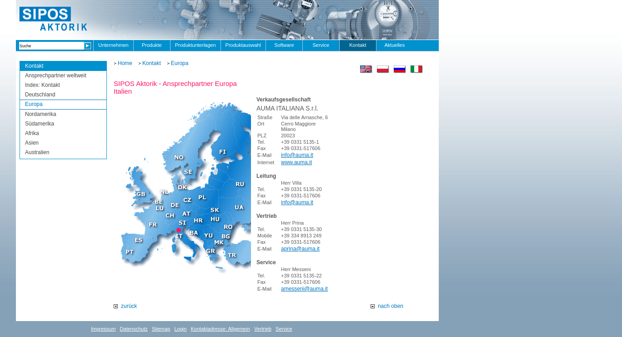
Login (180, 329)
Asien (32, 143)
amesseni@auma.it (304, 289)
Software (284, 45)
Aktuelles (395, 45)
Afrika (32, 133)
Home (125, 63)
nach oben (390, 306)
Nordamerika (40, 114)
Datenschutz (134, 329)
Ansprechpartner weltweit (55, 75)
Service (321, 45)
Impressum (103, 329)
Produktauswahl (243, 45)
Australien (37, 152)
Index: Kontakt (42, 85)
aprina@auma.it (300, 249)
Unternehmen (113, 45)
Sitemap (161, 329)
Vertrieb (262, 329)
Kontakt (357, 45)
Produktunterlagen (195, 45)
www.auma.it (296, 162)
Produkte (152, 45)
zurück (129, 306)
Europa (34, 104)
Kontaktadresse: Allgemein (220, 329)
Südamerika (39, 124)
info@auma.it (297, 155)
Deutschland (40, 94)
